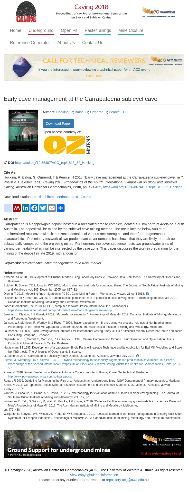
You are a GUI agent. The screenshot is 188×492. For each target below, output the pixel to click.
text (75, 197)
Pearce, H (116, 112)
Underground (41, 30)
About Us (66, 42)
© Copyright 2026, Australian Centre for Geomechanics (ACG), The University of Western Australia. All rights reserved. (94, 470)
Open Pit (69, 30)
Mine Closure (130, 30)
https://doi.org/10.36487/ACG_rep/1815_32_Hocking (54, 163)
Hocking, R (64, 112)
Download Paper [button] (58, 123)
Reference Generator (30, 42)
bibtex (49, 197)
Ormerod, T (98, 112)
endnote (63, 197)
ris (41, 197)
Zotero (86, 197)
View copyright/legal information (94, 475)
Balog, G (81, 112)
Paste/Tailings (98, 30)
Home (15, 30)
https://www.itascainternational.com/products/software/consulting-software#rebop (60, 310)
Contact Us (92, 42)
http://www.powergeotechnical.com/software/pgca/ (40, 376)
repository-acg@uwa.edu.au (127, 480)
